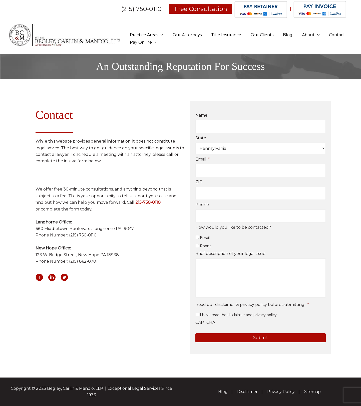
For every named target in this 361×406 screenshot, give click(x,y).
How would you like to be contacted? (233, 227)
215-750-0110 (148, 202)
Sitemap (311, 391)
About (302, 34)
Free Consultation (200, 8)
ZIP (198, 182)
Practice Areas (145, 34)
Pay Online (142, 42)
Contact (327, 34)
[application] (159, 34)
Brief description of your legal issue (230, 253)
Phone (202, 205)
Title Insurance (222, 34)
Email (202, 159)
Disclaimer (247, 391)
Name (201, 115)
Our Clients (256, 34)
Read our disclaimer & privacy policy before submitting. (252, 305)
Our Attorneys (184, 34)
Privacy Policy (280, 391)
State (200, 138)
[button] (39, 277)
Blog (281, 34)
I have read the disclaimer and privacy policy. (238, 316)
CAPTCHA (205, 323)
